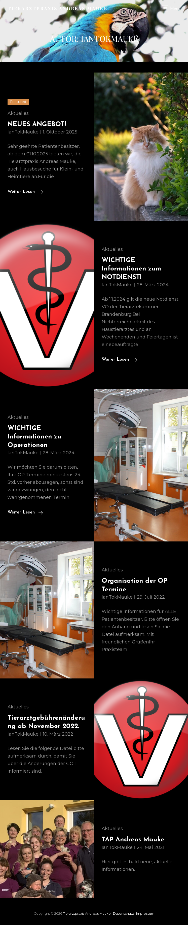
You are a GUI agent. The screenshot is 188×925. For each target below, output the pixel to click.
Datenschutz (124, 913)
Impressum (145, 913)
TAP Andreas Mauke (133, 839)
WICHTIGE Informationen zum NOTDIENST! (131, 269)
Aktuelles (18, 113)
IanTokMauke (23, 132)
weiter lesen (25, 192)
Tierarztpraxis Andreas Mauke (57, 9)
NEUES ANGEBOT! (37, 124)
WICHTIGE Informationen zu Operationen (34, 437)
